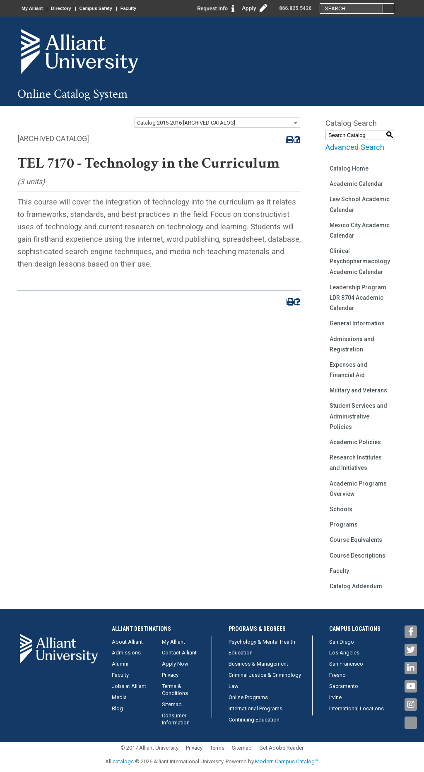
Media (119, 697)
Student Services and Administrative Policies (358, 416)
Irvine (335, 697)
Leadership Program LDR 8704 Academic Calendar (358, 297)
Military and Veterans (358, 390)
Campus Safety (96, 8)
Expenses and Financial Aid (348, 369)
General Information (357, 323)
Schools (341, 509)
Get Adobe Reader (281, 748)
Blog (117, 708)
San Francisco (346, 664)
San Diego (341, 642)
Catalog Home (349, 168)
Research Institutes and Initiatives (356, 462)
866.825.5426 (295, 8)
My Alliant (32, 8)
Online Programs (248, 697)
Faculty (128, 8)
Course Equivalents (356, 539)
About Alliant (127, 642)
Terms (217, 748)
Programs (344, 524)
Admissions (126, 652)
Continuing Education (254, 720)
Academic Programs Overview (358, 488)
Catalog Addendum (356, 586)
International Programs (255, 708)
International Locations (356, 708)
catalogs (123, 761)
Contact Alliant (179, 652)
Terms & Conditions (175, 689)
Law (233, 686)
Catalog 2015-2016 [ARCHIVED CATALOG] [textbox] (186, 123)
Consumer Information (176, 719)
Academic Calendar (356, 183)
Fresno (337, 675)
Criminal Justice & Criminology (265, 675)
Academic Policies (355, 442)
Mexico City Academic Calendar (360, 230)
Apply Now (175, 664)
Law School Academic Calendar (360, 204)
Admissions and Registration (352, 344)
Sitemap (172, 704)
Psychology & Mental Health (262, 642)
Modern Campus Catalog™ (286, 761)
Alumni (120, 664)
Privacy (170, 675)
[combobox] (217, 122)
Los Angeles (344, 652)
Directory (61, 8)
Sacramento (343, 686)
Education (241, 652)
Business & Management (258, 664)
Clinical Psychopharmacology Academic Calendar (360, 261)
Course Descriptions (357, 555)
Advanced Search (354, 147)
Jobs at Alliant (129, 686)
